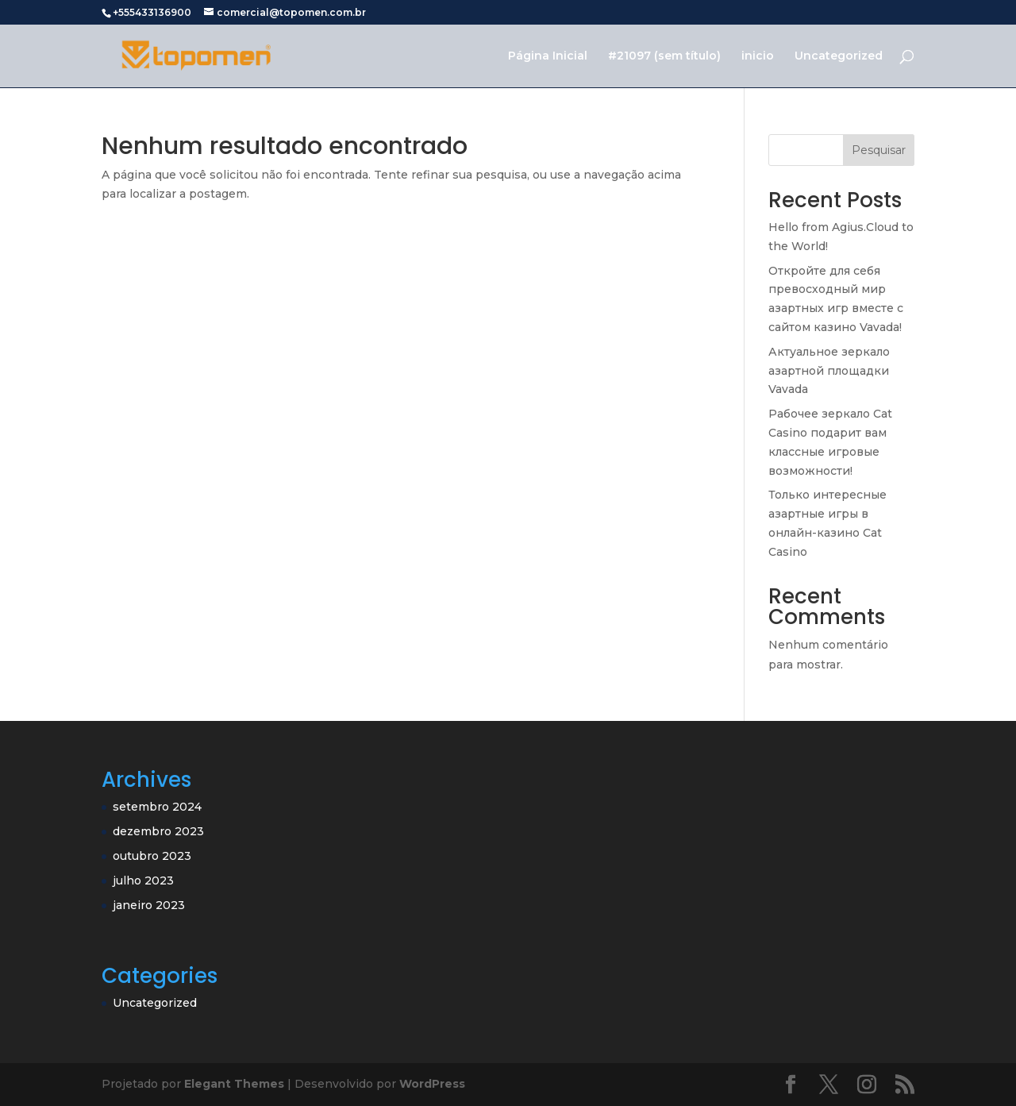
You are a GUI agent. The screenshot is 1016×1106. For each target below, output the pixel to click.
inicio (757, 56)
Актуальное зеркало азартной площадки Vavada (829, 371)
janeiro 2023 (149, 905)
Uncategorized (839, 56)
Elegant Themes (234, 1084)
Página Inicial (547, 56)
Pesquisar (879, 150)
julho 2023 (143, 880)
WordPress (432, 1084)
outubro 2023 (152, 856)
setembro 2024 (157, 807)
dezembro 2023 (158, 831)
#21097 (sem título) (664, 56)
